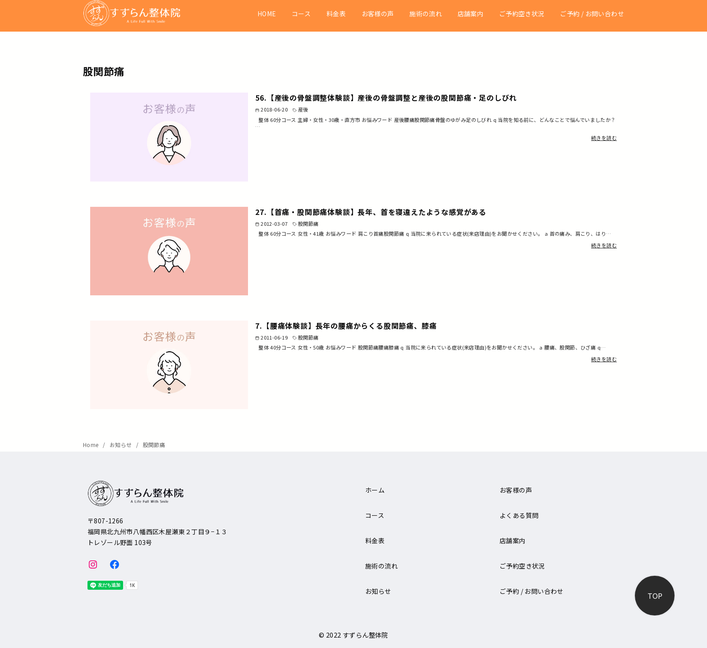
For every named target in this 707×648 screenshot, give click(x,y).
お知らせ (121, 444)
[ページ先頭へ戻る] (655, 595)
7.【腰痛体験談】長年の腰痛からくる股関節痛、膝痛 (345, 325)
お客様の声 (378, 13)
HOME (266, 13)
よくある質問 (519, 515)
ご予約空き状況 (522, 13)
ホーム (375, 489)
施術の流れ (425, 13)
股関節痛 (154, 444)
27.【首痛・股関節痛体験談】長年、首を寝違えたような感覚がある (371, 211)
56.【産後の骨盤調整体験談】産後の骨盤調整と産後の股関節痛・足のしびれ (386, 97)
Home (91, 444)
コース (301, 13)
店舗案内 (471, 13)
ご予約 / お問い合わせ (592, 13)
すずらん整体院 (365, 634)
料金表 (336, 13)
